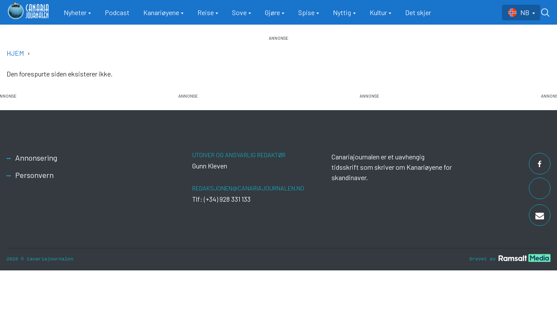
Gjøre (272, 12)
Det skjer (418, 12)
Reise (205, 12)
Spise (306, 12)
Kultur (378, 12)
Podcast (117, 12)
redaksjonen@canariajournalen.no (248, 188)
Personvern (34, 175)
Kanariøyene (161, 12)
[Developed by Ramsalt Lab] (525, 258)
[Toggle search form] (545, 12)
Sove (239, 12)
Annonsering (36, 157)
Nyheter (75, 12)
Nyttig (342, 12)
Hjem (15, 53)
